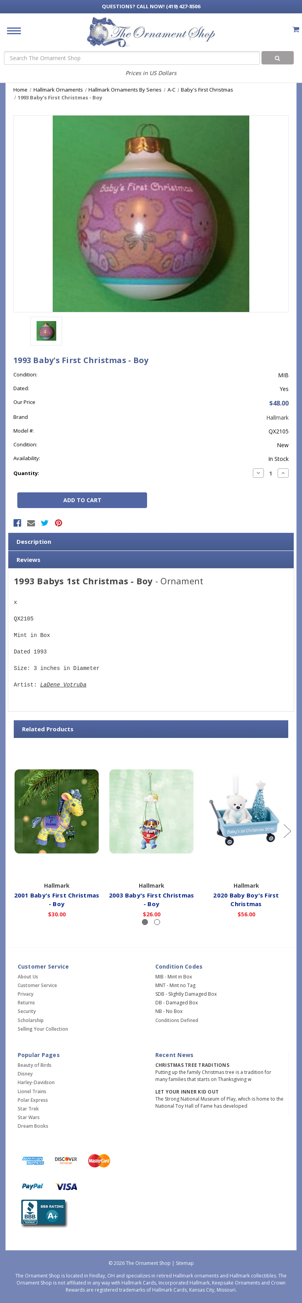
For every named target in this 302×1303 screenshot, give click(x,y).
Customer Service (37, 985)
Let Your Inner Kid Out (187, 1091)
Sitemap (185, 1263)
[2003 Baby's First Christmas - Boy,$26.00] (151, 811)
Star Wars (29, 1117)
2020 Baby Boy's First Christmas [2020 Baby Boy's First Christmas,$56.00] (246, 899)
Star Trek (28, 1108)
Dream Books (33, 1126)
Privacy (25, 994)
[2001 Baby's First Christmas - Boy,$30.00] (57, 811)
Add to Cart (57, 866)
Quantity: (26, 473)
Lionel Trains (32, 1091)
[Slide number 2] (157, 922)
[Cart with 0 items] (296, 29)
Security (27, 1011)
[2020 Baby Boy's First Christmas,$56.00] (246, 811)
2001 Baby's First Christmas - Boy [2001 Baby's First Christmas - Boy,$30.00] (56, 899)
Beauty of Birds (35, 1065)
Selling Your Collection (43, 1029)
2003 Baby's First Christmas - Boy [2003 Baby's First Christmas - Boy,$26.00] (151, 899)
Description (34, 541)
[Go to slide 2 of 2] (15, 830)
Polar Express (33, 1100)
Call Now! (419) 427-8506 (151, 6)
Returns (26, 1002)
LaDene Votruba (63, 685)
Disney (25, 1073)
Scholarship (31, 1020)
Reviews (29, 559)
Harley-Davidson (36, 1082)
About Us (28, 976)
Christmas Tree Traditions (192, 1065)
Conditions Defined (176, 1020)
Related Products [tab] (48, 729)
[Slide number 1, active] (145, 922)
